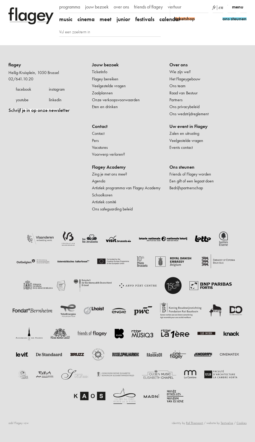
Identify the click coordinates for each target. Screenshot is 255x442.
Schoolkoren (102, 195)
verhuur (174, 7)
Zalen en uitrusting (184, 133)
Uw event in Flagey (188, 126)
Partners (176, 100)
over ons (121, 7)
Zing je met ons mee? (109, 174)
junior (123, 19)
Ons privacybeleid (184, 106)
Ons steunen (181, 167)
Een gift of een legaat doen (191, 181)
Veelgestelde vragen (109, 86)
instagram (57, 89)
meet (106, 19)
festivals (144, 19)
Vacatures (100, 147)
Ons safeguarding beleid (112, 209)
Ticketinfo (99, 72)
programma (69, 7)
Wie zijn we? (180, 72)
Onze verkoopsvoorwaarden (116, 100)
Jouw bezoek (105, 64)
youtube (22, 100)
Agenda (98, 181)
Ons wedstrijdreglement (188, 114)
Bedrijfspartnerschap (186, 188)
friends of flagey (148, 7)
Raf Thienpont (194, 423)
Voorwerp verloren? (108, 154)
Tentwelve (227, 423)
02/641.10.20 (20, 79)
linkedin (55, 100)
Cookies (242, 423)
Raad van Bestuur (183, 93)
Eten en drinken (105, 106)
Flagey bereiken (105, 79)
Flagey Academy (109, 167)
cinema (86, 19)
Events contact (181, 147)
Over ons (178, 64)
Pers (95, 140)
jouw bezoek (97, 7)
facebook (23, 89)
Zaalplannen (102, 93)
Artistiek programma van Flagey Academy (126, 188)
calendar (169, 19)
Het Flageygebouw (184, 79)
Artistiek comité (104, 202)
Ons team (177, 86)
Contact (100, 126)
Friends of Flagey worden (190, 174)
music (65, 19)
